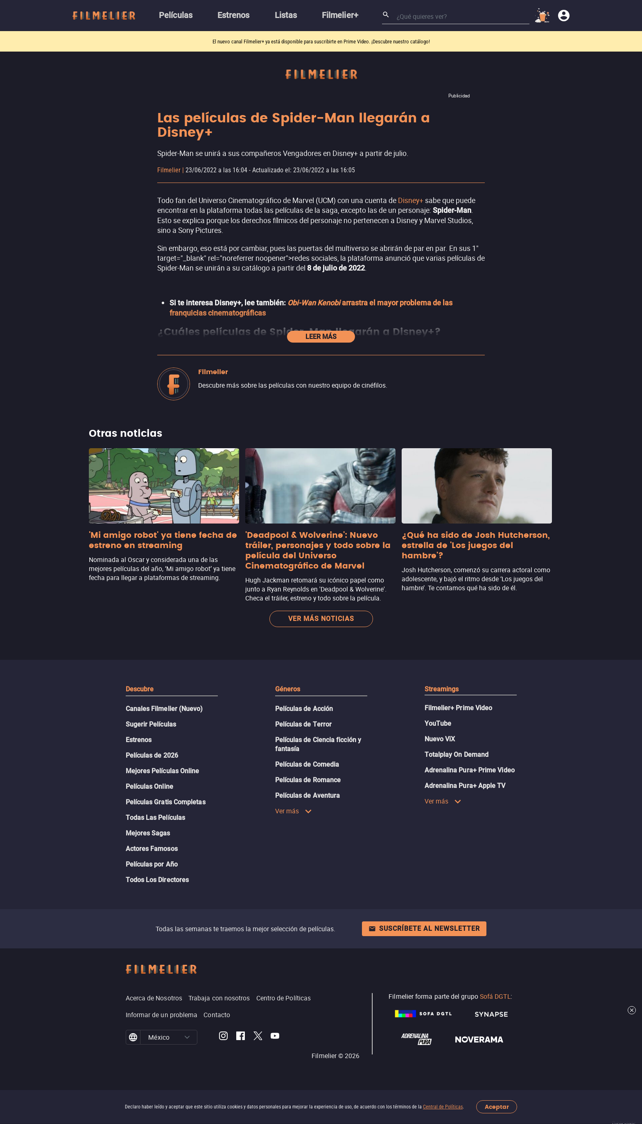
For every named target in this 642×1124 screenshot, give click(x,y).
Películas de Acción (304, 709)
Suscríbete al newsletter (424, 928)
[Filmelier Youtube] (275, 1037)
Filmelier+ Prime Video (459, 708)
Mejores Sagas (148, 833)
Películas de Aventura (307, 795)
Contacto (216, 1014)
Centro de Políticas (283, 997)
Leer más (321, 337)
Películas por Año (152, 864)
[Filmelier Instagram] (223, 1037)
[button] (187, 1037)
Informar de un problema (162, 1014)
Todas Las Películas (155, 818)
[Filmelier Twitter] (257, 1037)
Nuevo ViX (440, 739)
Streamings (442, 689)
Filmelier (169, 170)
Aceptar (497, 1107)
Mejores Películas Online (162, 771)
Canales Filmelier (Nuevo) (164, 709)
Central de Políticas (443, 1107)
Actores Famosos (152, 849)
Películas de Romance (308, 780)
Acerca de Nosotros (154, 997)
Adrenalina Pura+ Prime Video (470, 770)
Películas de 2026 (152, 755)
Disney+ (410, 200)
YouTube (438, 723)
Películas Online (149, 786)
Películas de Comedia (307, 764)
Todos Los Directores (157, 880)
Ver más (293, 811)
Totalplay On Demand (457, 754)
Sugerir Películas (151, 724)
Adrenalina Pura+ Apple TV (465, 786)
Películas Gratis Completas (166, 802)
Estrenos (139, 740)
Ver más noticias (321, 619)
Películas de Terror (303, 724)
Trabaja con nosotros (219, 997)
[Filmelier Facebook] (240, 1037)
